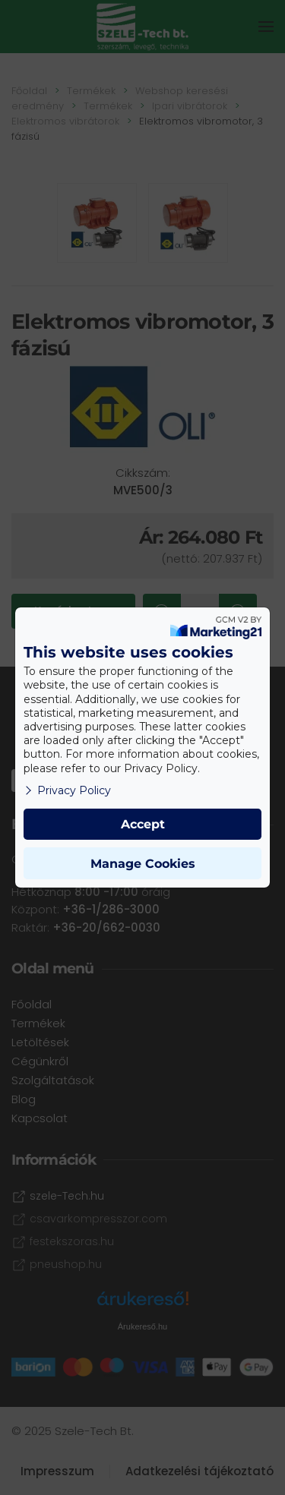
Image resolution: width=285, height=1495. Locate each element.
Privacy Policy (67, 790)
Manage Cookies (142, 863)
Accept (143, 824)
